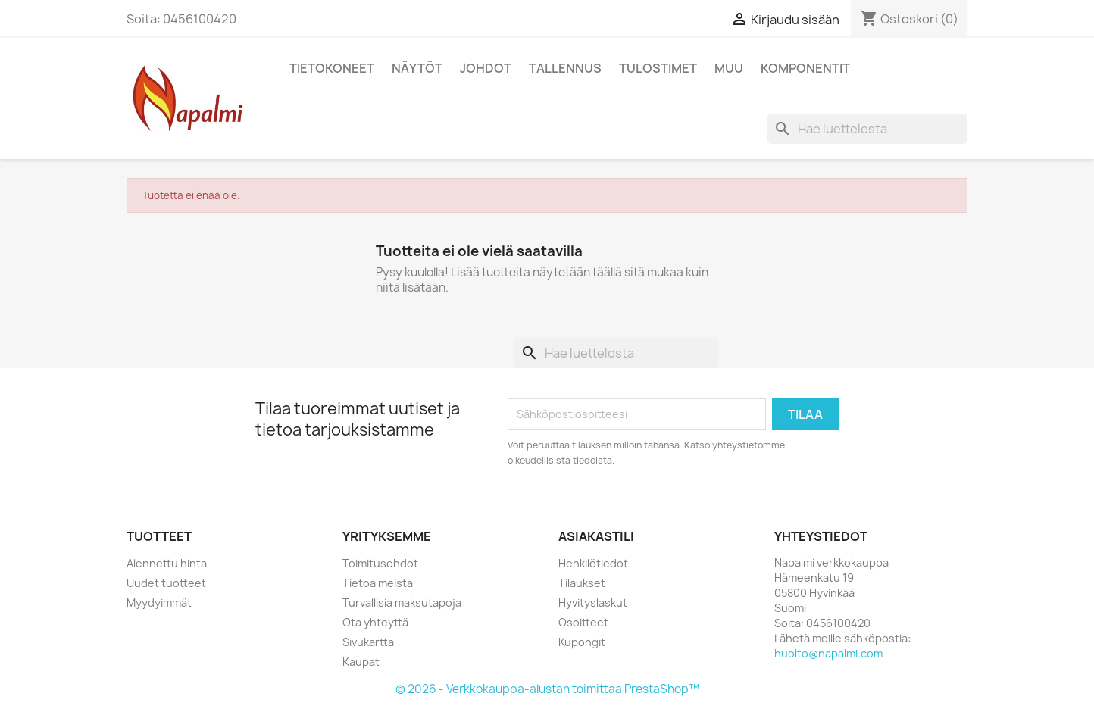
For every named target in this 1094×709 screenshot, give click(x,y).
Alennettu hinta (167, 563)
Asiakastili (596, 536)
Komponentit (805, 68)
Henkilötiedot (593, 563)
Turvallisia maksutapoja (401, 602)
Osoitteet (583, 622)
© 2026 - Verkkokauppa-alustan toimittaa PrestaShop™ (547, 689)
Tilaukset (581, 583)
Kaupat (361, 661)
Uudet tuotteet (166, 583)
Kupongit (581, 642)
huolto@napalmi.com (828, 653)
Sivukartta (368, 642)
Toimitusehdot (380, 563)
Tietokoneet (331, 68)
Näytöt (417, 68)
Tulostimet (658, 68)
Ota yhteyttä (375, 622)
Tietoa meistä (377, 583)
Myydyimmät (159, 602)
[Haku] (867, 129)
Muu (728, 68)
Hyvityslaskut (592, 602)
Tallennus (565, 68)
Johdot (485, 68)
